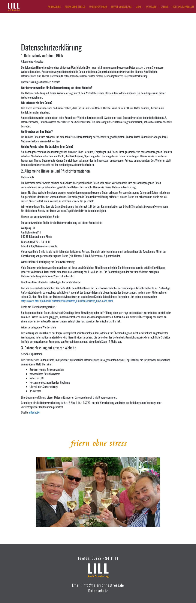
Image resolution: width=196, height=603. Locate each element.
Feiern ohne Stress (75, 6)
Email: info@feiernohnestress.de (98, 585)
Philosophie (54, 6)
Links (138, 6)
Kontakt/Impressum (183, 6)
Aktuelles (151, 6)
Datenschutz (98, 590)
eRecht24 (34, 412)
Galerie (164, 6)
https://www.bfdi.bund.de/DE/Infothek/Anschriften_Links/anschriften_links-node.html (67, 301)
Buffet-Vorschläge (121, 6)
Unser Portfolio (98, 6)
